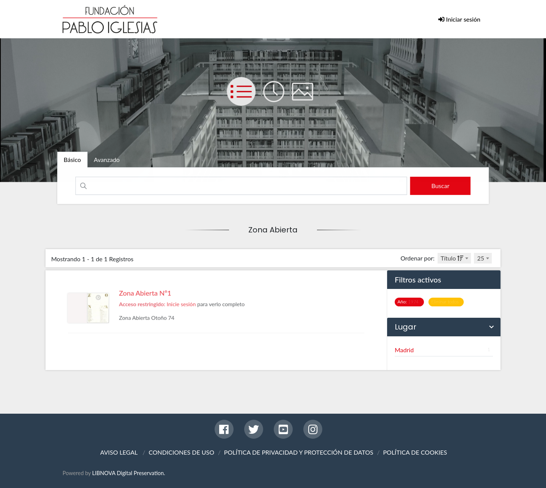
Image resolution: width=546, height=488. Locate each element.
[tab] (75, 160)
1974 (409, 301)
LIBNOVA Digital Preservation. (128, 473)
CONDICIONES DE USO (181, 452)
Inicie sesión (185, 317)
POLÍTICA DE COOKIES (415, 452)
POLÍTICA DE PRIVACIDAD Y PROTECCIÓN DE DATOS (298, 452)
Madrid (444, 349)
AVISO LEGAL (119, 452)
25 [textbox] (480, 258)
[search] (437, 186)
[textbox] (454, 258)
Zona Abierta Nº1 (154, 307)
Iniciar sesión (462, 19)
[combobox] (454, 258)
